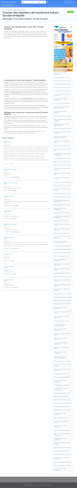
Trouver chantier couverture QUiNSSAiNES (60, 260)
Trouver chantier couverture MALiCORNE (60, 381)
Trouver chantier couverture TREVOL (62, 197)
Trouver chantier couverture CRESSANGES (60, 469)
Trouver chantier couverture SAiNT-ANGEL (62, 422)
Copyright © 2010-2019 (27, 485)
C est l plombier (15, 205)
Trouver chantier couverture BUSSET (62, 406)
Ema (13, 260)
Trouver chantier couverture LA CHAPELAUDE (61, 343)
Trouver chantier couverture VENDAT (62, 161)
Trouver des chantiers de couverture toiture (17, 9)
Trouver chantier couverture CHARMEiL (63, 465)
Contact (50, 485)
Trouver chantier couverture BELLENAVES (60, 308)
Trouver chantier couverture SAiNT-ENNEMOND (62, 458)
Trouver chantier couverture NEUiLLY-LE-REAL (62, 225)
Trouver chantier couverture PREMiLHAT (63, 165)
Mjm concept (15, 248)
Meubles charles (15, 177)
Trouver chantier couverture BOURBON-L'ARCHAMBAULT (63, 154)
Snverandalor (15, 287)
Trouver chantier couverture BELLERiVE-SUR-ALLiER (62, 95)
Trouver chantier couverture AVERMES (63, 116)
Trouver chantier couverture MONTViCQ (63, 454)
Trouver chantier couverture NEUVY (62, 212)
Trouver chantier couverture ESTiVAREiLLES (60, 329)
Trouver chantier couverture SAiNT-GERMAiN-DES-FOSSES (62, 124)
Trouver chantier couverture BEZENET (63, 303)
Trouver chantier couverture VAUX (62, 321)
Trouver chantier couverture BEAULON (63, 193)
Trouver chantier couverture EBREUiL (62, 252)
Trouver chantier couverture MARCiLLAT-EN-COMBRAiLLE (60, 357)
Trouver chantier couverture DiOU (62, 220)
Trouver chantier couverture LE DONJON (63, 297)
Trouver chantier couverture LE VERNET (63, 185)
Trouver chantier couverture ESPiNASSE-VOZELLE (63, 365)
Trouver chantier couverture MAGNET (63, 409)
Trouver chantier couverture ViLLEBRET (63, 249)
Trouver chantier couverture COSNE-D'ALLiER (62, 169)
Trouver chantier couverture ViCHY (62, 77)
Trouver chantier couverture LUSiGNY (62, 204)
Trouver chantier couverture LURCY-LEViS (62, 173)
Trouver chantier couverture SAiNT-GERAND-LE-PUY (62, 317)
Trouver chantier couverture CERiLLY (62, 233)
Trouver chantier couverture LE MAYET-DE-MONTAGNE (62, 217)
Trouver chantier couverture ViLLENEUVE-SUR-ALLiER (60, 325)
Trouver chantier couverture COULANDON (60, 414)
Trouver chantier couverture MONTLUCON (60, 73)
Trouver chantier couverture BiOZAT (62, 430)
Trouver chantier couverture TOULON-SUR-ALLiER (62, 285)
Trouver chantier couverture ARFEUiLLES (63, 447)
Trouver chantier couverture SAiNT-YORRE (62, 142)
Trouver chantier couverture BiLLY (62, 396)
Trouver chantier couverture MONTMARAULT (60, 209)
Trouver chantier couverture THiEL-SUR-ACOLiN (62, 312)
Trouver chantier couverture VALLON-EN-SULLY (62, 189)
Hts (13, 163)
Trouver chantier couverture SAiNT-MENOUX (62, 348)
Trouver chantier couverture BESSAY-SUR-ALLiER (62, 229)
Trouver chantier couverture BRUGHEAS (63, 246)
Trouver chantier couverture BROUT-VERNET (62, 269)
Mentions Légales (43, 485)
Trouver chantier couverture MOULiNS (63, 80)
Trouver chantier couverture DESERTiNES (60, 112)
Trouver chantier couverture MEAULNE (63, 393)
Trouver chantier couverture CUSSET (62, 84)
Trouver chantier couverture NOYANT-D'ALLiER (62, 443)
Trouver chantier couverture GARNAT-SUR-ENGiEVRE (62, 434)
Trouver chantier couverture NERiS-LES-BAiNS (62, 150)
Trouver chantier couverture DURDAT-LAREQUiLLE (62, 237)
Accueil (4, 9)
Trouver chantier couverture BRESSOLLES (60, 339)
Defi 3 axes (14, 190)
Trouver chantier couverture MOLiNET (63, 273)
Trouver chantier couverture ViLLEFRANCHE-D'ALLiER (60, 242)
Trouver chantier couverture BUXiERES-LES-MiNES (62, 280)
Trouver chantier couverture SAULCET (63, 417)
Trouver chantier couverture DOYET (62, 256)
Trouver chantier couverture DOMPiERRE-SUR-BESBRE (60, 137)
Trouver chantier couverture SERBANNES (60, 426)
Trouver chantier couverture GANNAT (62, 103)
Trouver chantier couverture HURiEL (62, 158)
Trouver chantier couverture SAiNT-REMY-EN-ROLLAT (62, 201)
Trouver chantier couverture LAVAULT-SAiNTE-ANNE (62, 264)
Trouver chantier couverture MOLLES (62, 373)
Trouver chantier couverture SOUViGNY (63, 182)
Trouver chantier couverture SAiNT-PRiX (63, 403)
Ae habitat (14, 274)
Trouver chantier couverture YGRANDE (63, 399)
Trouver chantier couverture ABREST (62, 145)
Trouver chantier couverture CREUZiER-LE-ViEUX (62, 132)
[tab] (26, 142)
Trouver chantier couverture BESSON (62, 377)
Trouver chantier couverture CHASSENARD (60, 352)
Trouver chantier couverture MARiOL (62, 385)
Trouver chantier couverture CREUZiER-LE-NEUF (62, 334)
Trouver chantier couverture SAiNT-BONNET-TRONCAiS (62, 389)
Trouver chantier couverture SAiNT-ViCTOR (62, 178)
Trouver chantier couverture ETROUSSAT (63, 462)
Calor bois (14, 218)
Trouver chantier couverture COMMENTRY (60, 99)
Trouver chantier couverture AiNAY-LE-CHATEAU (62, 290)
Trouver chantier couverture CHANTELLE (63, 276)
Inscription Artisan (68, 2)
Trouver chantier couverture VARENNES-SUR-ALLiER (63, 120)
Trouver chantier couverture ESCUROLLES (60, 439)
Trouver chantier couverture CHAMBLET (63, 300)
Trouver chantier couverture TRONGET (63, 361)
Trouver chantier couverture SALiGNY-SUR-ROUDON (62, 370)
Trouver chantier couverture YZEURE (62, 87)
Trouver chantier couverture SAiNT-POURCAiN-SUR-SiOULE (62, 107)
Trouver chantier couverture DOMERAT (63, 90)
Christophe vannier (16, 231)
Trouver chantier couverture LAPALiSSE (63, 128)
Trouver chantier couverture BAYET (62, 450)
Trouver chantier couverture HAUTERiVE (63, 293)
